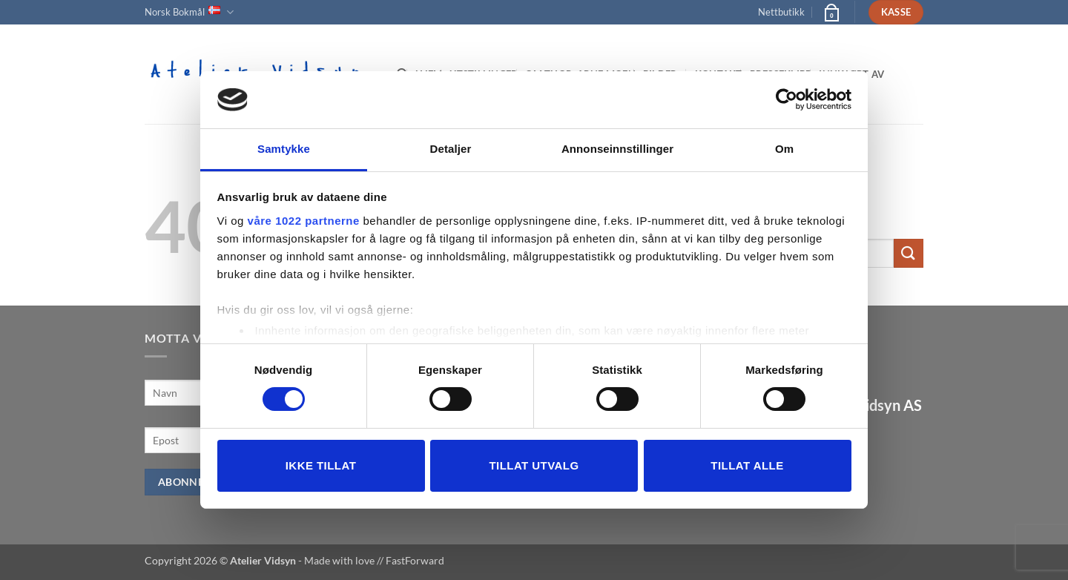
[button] (830, 12)
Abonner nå (194, 481)
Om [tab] (784, 148)
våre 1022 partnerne (304, 220)
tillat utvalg (533, 465)
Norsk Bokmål (189, 12)
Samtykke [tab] (283, 148)
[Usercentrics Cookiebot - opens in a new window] (786, 99)
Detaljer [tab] (451, 148)
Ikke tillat (321, 465)
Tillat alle (747, 465)
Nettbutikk (781, 12)
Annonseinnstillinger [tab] (617, 148)
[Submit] (908, 253)
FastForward (415, 560)
